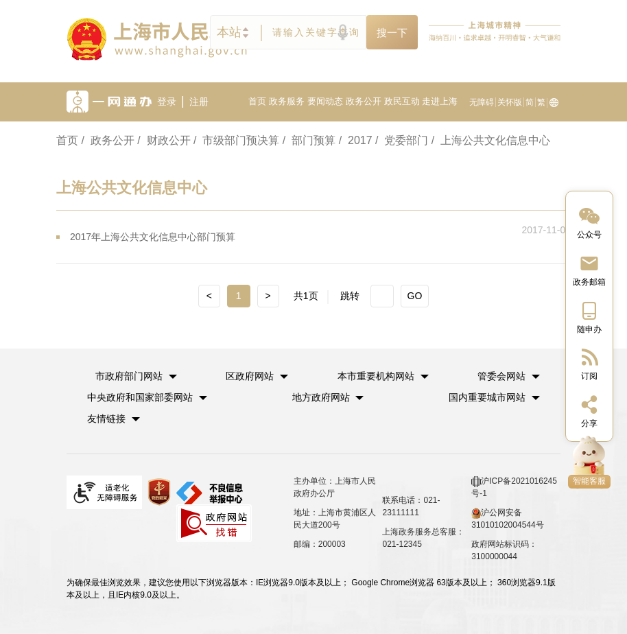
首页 (257, 101)
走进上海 (440, 101)
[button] (136, 376)
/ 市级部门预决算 (236, 140)
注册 (199, 101)
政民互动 (402, 101)
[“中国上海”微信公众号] (589, 222)
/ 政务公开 (107, 140)
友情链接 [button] (113, 418)
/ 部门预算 (309, 140)
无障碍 (481, 102)
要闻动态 (325, 101)
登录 (166, 101)
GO (415, 295)
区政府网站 (250, 376)
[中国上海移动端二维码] (589, 316)
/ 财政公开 (163, 140)
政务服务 (287, 101)
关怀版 (509, 102)
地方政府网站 (321, 397)
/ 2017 (355, 140)
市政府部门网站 (129, 376)
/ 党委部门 (401, 140)
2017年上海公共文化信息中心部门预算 (152, 236)
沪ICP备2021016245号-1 (514, 487)
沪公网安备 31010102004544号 (507, 519)
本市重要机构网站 (376, 376)
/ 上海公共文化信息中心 (490, 140)
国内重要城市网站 (487, 397)
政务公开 (363, 101)
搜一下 (392, 32)
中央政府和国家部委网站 (140, 397)
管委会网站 (501, 376)
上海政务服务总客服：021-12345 (423, 538)
